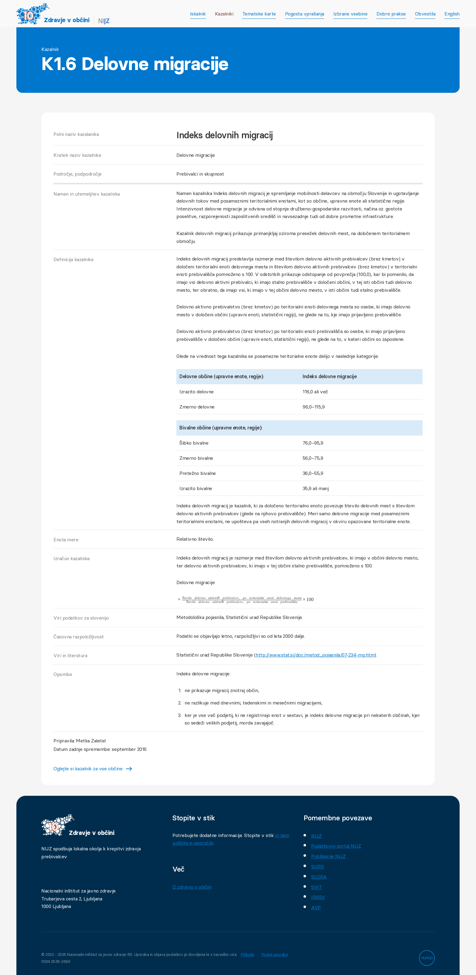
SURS (317, 866)
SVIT (316, 887)
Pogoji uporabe (277, 954)
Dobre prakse (391, 14)
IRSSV (318, 897)
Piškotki (248, 954)
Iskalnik (198, 14)
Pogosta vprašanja (304, 14)
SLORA (319, 877)
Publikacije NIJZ (328, 856)
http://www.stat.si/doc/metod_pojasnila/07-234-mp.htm (315, 655)
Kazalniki (224, 14)
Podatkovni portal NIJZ (336, 846)
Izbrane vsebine (350, 14)
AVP (316, 907)
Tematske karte (259, 14)
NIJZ (316, 836)
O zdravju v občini (191, 887)
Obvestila (425, 14)
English (452, 14)
